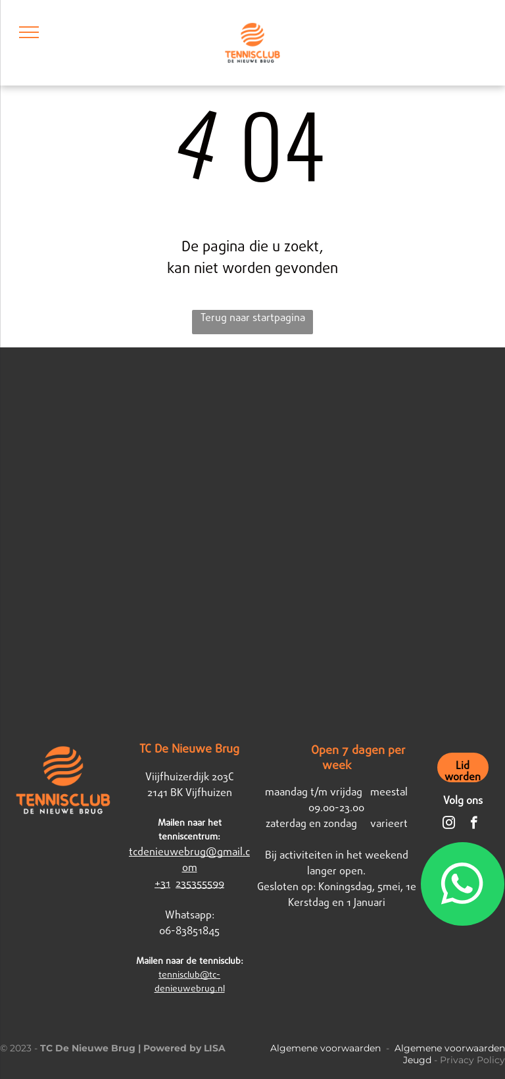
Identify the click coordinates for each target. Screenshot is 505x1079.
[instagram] (448, 824)
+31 (162, 883)
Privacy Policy (472, 1060)
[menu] (29, 32)
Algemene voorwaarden (325, 1048)
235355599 (200, 883)
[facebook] (473, 824)
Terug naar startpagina (253, 318)
